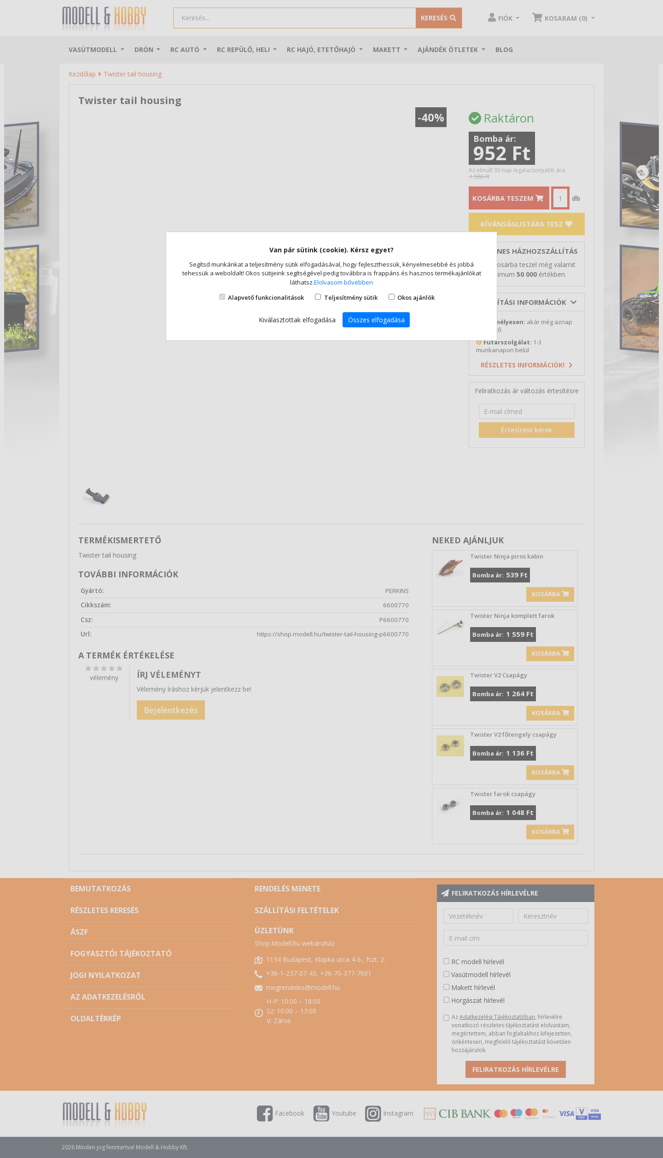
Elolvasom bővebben (343, 282)
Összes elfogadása (376, 319)
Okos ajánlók (416, 297)
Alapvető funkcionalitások (266, 297)
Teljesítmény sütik (351, 297)
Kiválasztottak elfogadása (297, 319)
